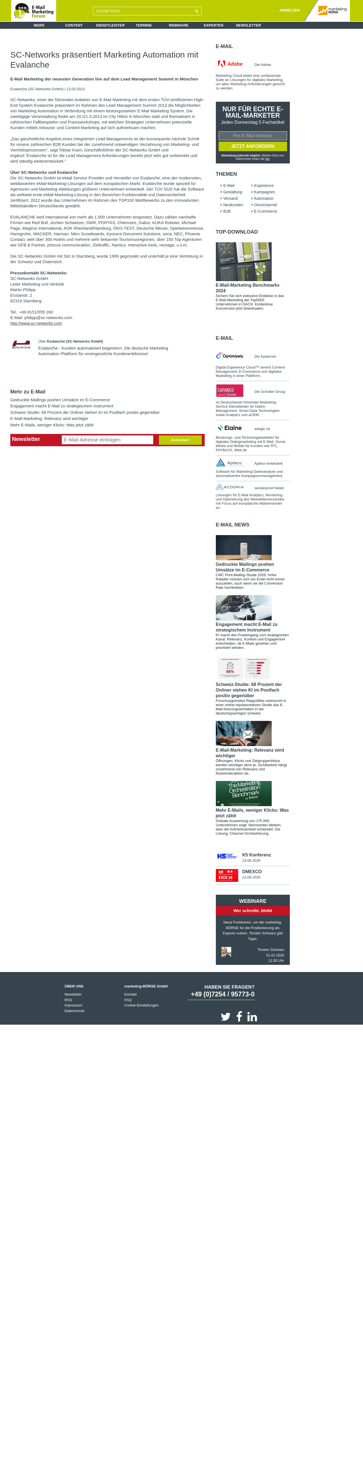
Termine (144, 25)
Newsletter (248, 25)
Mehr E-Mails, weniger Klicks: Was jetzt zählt (52, 424)
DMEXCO (252, 871)
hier (267, 158)
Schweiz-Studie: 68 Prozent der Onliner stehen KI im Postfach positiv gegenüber (85, 412)
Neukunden (233, 205)
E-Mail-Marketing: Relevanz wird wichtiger (49, 418)
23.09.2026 (251, 877)
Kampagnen (264, 192)
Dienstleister (110, 25)
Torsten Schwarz (270, 950)
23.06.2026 (251, 860)
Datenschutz (75, 1011)
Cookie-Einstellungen (141, 1005)
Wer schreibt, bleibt (252, 910)
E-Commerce (265, 211)
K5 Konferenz (256, 855)
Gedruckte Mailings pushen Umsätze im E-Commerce (60, 399)
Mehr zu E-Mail (28, 392)
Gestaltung (232, 192)
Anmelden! (180, 440)
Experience (264, 185)
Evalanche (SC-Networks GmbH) (37, 89)
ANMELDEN (289, 10)
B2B (227, 211)
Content (74, 25)
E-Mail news (233, 525)
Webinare (178, 25)
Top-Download (237, 232)
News (39, 25)
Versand (230, 198)
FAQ (128, 1000)
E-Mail (224, 46)
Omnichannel (265, 205)
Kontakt (130, 994)
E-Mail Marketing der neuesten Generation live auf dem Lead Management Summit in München (104, 79)
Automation (264, 198)
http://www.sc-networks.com (36, 323)
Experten (213, 25)
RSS (68, 1000)
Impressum (73, 1005)
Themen (226, 174)
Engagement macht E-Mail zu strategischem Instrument (61, 405)
